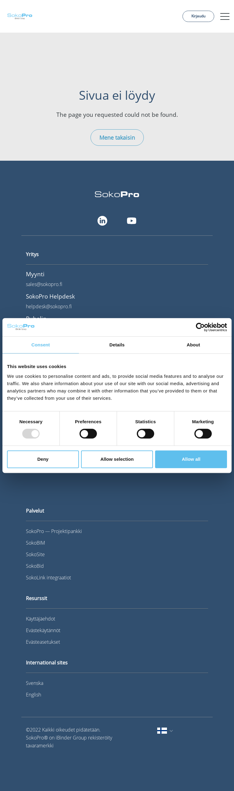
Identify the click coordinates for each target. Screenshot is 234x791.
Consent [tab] (40, 344)
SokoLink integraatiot (48, 577)
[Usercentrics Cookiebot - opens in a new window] (200, 327)
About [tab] (193, 344)
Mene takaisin (117, 137)
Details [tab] (117, 344)
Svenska (34, 683)
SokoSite (35, 554)
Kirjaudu (198, 16)
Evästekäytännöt (43, 630)
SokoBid (35, 566)
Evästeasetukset (43, 642)
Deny (42, 459)
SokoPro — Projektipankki (54, 531)
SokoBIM (35, 542)
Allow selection (116, 459)
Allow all (191, 459)
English (33, 694)
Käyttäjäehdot (40, 618)
